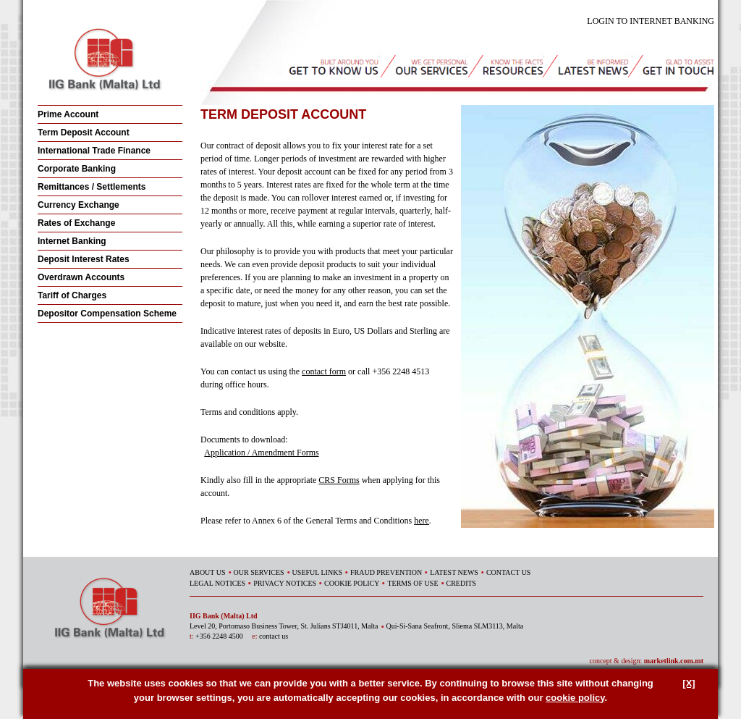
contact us (273, 636)
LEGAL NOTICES (217, 583)
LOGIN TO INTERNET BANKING (650, 21)
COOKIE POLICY (351, 583)
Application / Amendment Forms (261, 452)
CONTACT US (508, 572)
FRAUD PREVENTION (386, 572)
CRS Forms (338, 480)
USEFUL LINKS (317, 572)
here (421, 521)
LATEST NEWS (454, 572)
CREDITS (461, 583)
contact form (324, 371)
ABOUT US (208, 572)
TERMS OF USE (412, 583)
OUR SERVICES (259, 572)
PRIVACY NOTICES (284, 583)
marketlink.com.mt (673, 661)
